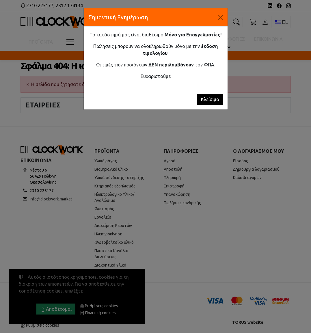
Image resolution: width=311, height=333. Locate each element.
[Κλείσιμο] (220, 17)
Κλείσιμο (210, 99)
